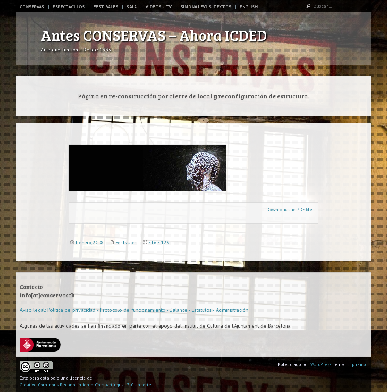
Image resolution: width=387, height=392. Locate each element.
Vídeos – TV (159, 6)
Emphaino (355, 364)
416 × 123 (159, 242)
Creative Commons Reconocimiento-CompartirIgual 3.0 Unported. (87, 384)
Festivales (105, 6)
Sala (132, 6)
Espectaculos (69, 6)
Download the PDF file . (290, 209)
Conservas (32, 6)
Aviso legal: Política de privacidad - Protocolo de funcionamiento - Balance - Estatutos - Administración (134, 309)
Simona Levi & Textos (205, 6)
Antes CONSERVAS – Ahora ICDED (154, 35)
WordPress (321, 364)
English (249, 6)
